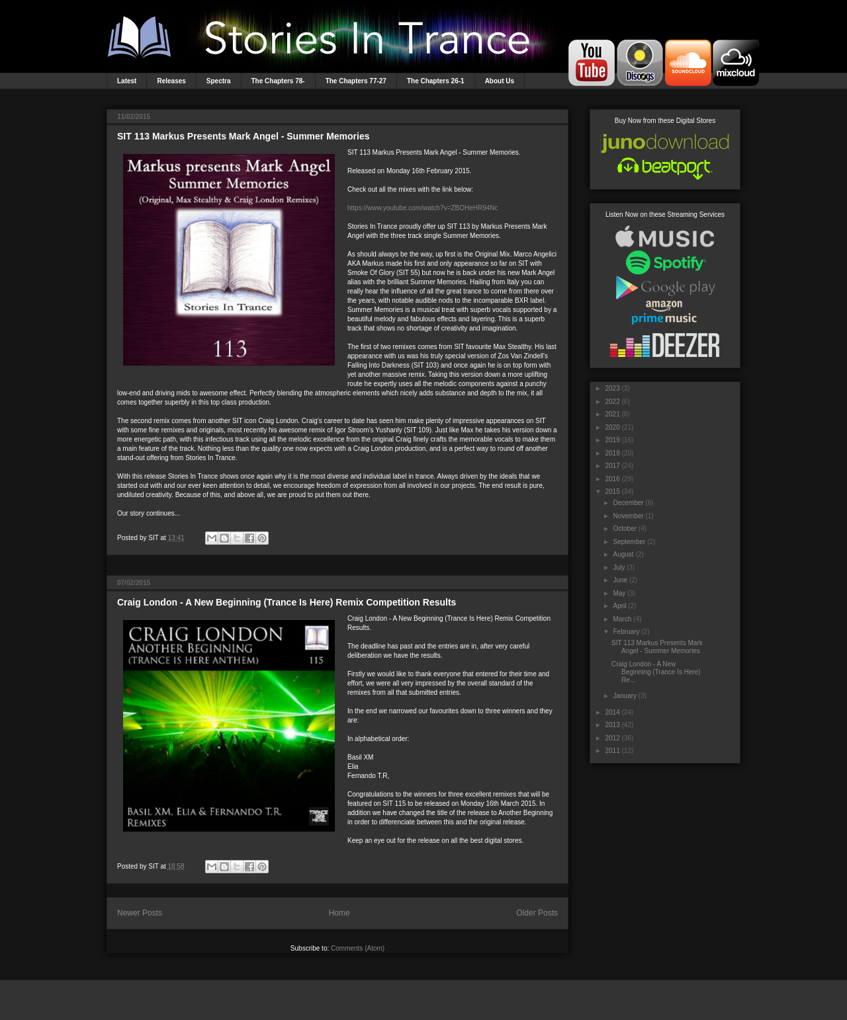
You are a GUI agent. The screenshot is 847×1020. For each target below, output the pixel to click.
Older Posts (537, 913)
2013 (612, 724)
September (629, 541)
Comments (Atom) (357, 948)
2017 (612, 465)
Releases (171, 81)
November (628, 516)
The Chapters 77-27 (356, 81)
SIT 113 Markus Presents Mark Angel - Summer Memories (243, 136)
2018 (612, 453)
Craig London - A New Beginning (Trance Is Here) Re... (656, 672)
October (625, 528)
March (622, 619)
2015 (612, 491)
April (619, 605)
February (626, 631)
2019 (612, 440)
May (619, 593)
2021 (612, 414)
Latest (126, 81)
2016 (612, 479)
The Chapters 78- (278, 81)
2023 (612, 388)
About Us (499, 81)
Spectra (218, 81)
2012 (612, 738)
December (628, 502)
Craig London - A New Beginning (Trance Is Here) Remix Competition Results (286, 602)
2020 (612, 427)
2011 (612, 750)
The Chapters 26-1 (436, 81)
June (620, 580)
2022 (612, 401)
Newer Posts (139, 913)
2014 (612, 712)
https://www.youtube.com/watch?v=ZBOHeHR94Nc (422, 208)
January (625, 695)
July (619, 567)
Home (339, 913)
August (623, 554)
